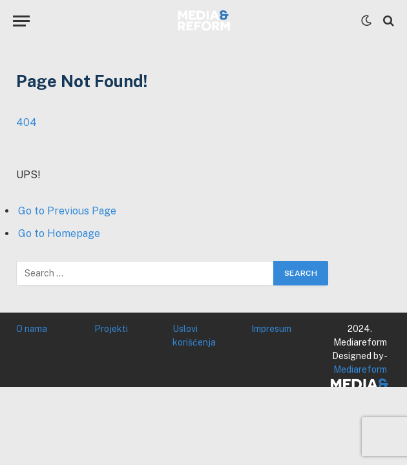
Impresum (271, 329)
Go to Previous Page (67, 211)
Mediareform (360, 369)
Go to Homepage (59, 233)
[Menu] (21, 21)
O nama (31, 329)
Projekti (111, 329)
